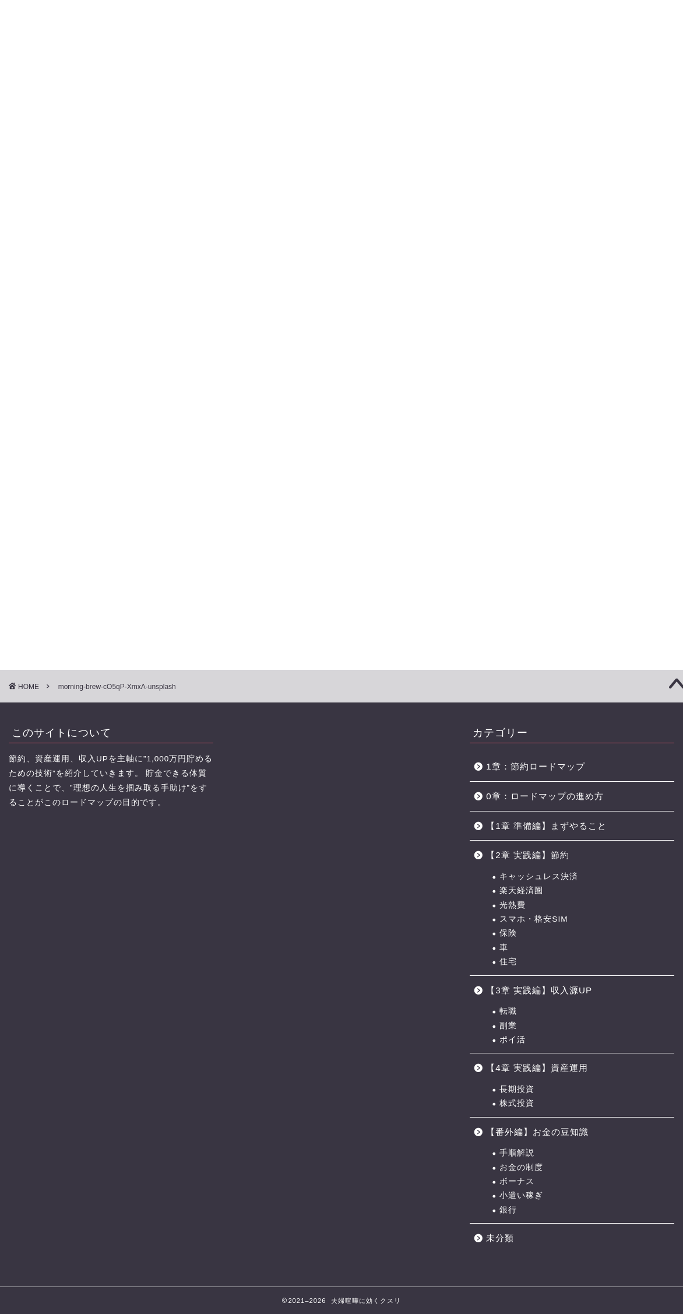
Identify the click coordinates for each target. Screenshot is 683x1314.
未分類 (500, 1238)
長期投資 (516, 1089)
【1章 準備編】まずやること (546, 826)
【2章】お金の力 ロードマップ (214, 80)
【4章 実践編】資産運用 (537, 1068)
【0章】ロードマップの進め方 (52, 80)
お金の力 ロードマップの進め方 (453, 80)
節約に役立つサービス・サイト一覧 (630, 80)
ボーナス (516, 1181)
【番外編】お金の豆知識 (537, 1132)
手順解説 (516, 1152)
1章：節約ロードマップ (540, 766)
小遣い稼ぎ (521, 1195)
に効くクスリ (341, 29)
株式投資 (516, 1103)
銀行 (508, 1210)
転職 (508, 1011)
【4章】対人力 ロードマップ (374, 80)
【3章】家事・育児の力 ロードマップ (294, 80)
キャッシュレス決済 (538, 876)
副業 (508, 1025)
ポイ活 (512, 1039)
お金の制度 (521, 1167)
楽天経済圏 (521, 890)
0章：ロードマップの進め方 (544, 796)
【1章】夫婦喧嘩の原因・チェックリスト (132, 80)
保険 (508, 933)
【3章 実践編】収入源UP (539, 990)
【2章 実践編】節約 (527, 855)
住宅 (508, 961)
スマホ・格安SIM (533, 919)
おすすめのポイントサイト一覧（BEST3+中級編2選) (540, 80)
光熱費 (512, 905)
